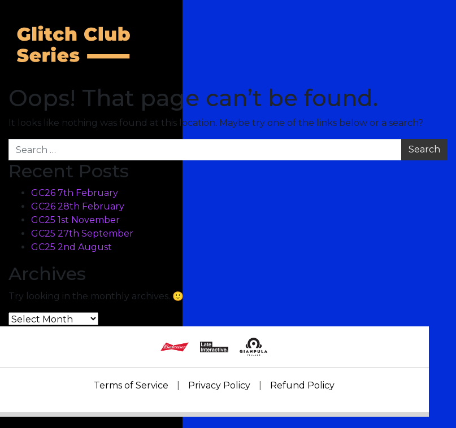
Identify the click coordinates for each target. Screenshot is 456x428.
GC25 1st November (75, 220)
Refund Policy (302, 385)
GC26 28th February (77, 206)
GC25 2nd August (71, 247)
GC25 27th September (82, 233)
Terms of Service (131, 385)
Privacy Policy (219, 385)
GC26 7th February (74, 192)
